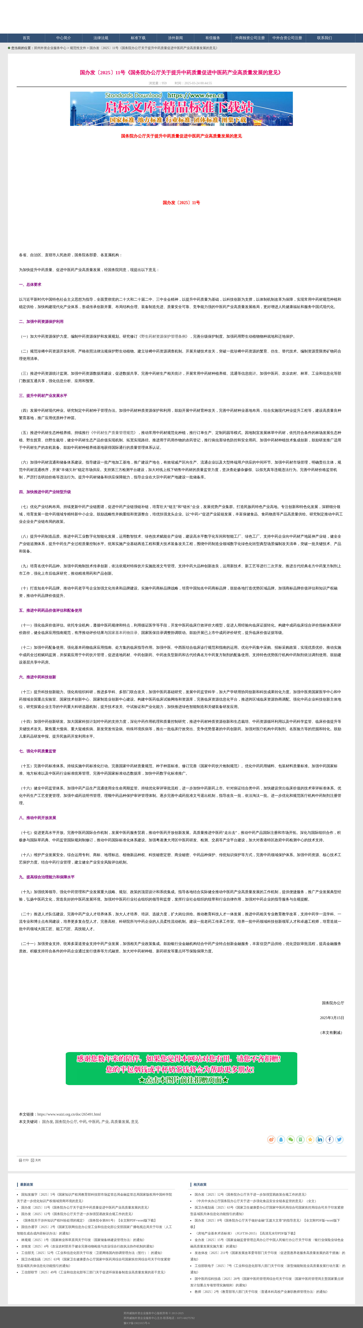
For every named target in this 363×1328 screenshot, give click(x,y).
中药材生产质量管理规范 (113, 433)
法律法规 (101, 38)
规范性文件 (78, 48)
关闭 (36, 1160)
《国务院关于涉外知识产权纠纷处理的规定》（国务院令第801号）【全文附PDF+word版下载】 (89, 1220)
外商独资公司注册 (250, 38)
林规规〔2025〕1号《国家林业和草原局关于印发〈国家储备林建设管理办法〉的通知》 (83, 1240)
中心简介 (63, 38)
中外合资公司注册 (287, 38)
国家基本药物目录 (123, 633)
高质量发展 (120, 1122)
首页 (26, 38)
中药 (83, 1122)
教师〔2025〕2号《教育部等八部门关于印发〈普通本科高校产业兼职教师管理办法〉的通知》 (262, 1292)
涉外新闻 (175, 38)
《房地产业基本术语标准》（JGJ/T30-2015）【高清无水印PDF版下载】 (246, 1233)
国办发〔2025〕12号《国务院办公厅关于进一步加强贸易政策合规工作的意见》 (78, 1214)
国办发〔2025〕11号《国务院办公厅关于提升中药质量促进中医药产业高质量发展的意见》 (154, 48)
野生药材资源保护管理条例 (163, 336)
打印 (24, 1160)
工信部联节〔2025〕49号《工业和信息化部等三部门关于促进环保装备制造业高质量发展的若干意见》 (94, 1272)
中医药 (94, 1122)
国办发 (47, 1122)
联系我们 (324, 38)
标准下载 (138, 38)
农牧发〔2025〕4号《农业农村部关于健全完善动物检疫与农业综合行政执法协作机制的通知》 (88, 1246)
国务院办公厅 (66, 1122)
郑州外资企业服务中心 (50, 48)
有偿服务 (212, 38)
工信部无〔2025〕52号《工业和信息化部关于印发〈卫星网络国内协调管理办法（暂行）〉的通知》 (92, 1253)
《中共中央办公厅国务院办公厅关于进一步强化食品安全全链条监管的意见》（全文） (256, 1201)
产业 (105, 1122)
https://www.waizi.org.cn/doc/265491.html (69, 1114)
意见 (134, 1122)
